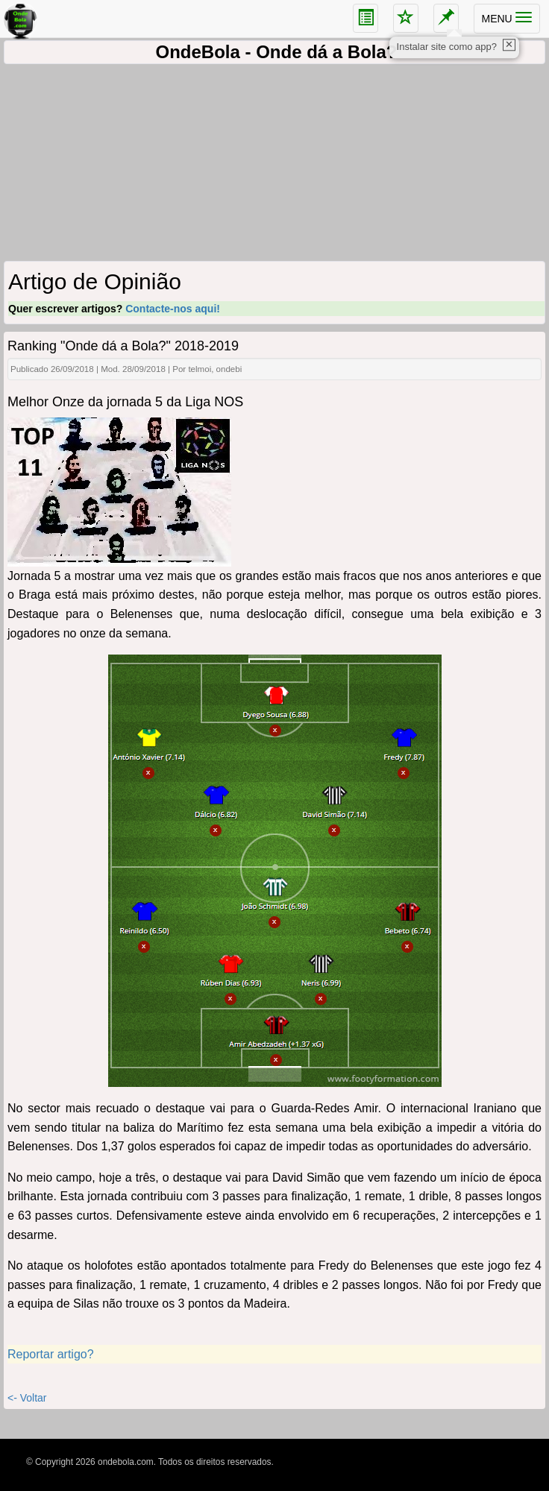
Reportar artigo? (50, 1354)
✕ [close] (509, 44)
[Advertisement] (274, 165)
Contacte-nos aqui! (172, 309)
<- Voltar (27, 1398)
